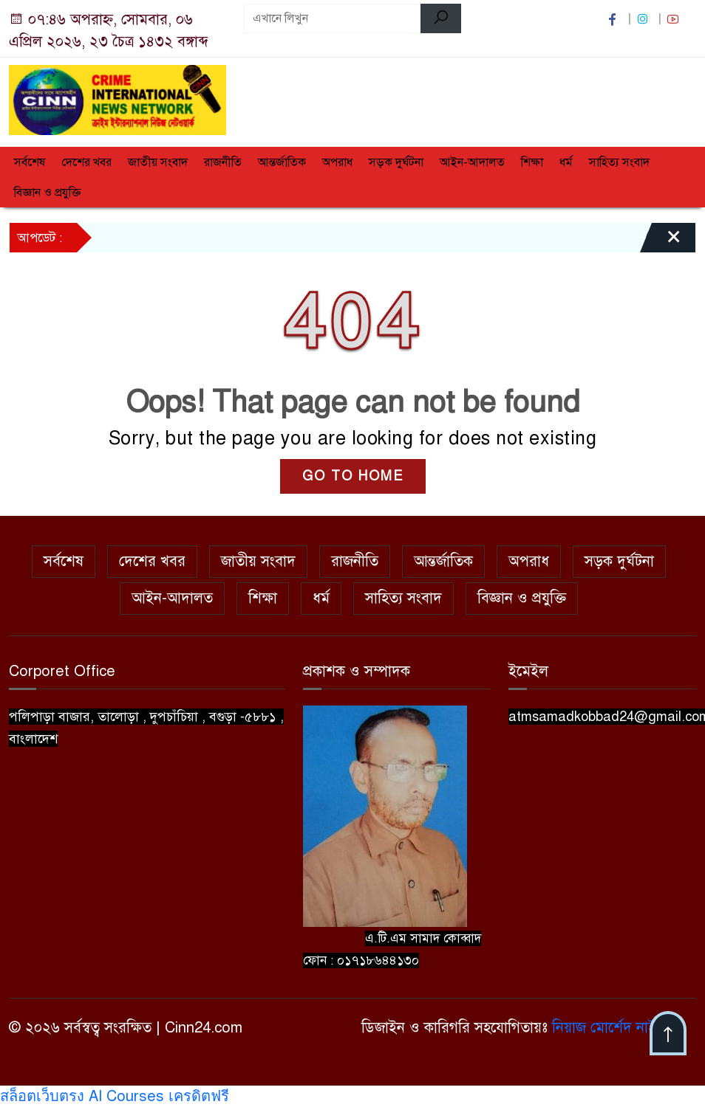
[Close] (660, 243)
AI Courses (126, 1096)
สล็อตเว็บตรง (42, 1096)
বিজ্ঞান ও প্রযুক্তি (47, 192)
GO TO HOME (352, 476)
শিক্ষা (532, 162)
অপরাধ (337, 162)
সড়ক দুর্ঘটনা (396, 162)
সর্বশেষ (29, 162)
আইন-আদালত (472, 162)
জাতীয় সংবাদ (158, 162)
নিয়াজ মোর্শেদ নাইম (608, 1027)
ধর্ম (566, 162)
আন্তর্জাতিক (282, 162)
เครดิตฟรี (198, 1096)
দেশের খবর (86, 162)
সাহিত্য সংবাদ (619, 162)
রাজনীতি (223, 162)
